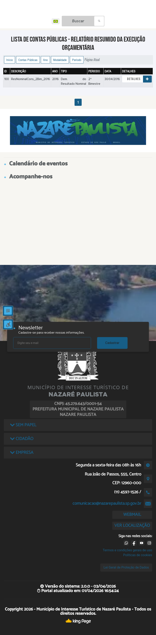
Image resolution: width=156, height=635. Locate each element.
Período (76, 60)
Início (9, 60)
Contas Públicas (28, 60)
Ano (45, 60)
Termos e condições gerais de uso (127, 550)
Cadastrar (112, 343)
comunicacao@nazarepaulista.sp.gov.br (107, 503)
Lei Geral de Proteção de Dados (126, 567)
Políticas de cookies (137, 555)
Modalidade (60, 60)
